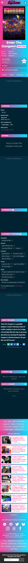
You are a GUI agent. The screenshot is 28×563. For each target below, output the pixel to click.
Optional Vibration (6, 258)
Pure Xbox (4, 543)
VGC (14, 546)
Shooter (4, 112)
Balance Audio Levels (7, 274)
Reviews (11, 75)
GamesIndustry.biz (22, 546)
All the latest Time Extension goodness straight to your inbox (14, 555)
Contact (13, 424)
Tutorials (18, 248)
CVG (12, 549)
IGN (2, 546)
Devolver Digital (13, 53)
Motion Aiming (5, 256)
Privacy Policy (20, 424)
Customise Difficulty (7, 248)
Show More (14, 515)
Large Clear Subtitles (19, 264)
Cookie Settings (9, 429)
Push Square (20, 541)
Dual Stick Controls (18, 253)
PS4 (11, 124)
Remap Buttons (5, 253)
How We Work (21, 421)
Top (4, 421)
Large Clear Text (6, 264)
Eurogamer (8, 546)
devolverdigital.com (7, 130)
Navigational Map (6, 240)
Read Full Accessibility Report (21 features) (13, 282)
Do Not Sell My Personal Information (14, 537)
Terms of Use (7, 427)
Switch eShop (5, 124)
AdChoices (22, 535)
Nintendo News (22, 543)
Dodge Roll (11, 55)
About (9, 421)
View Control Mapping (18, 256)
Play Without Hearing (7, 277)
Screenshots (20, 75)
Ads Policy (15, 427)
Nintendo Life (11, 541)
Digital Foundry (13, 543)
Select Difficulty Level (7, 245)
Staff (14, 421)
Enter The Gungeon (14, 44)
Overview (4, 75)
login (21, 389)
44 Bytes (17, 535)
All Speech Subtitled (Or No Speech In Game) (13, 272)
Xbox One (11, 51)
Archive (22, 427)
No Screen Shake (6, 266)
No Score (4, 65)
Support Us (7, 424)
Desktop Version (19, 429)
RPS (16, 549)
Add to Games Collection (10, 70)
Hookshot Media (12, 533)
